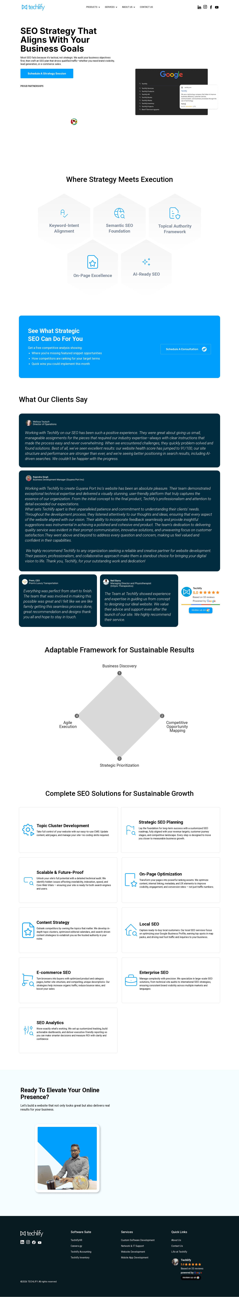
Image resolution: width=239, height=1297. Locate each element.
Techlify (186, 1260)
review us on (191, 1277)
